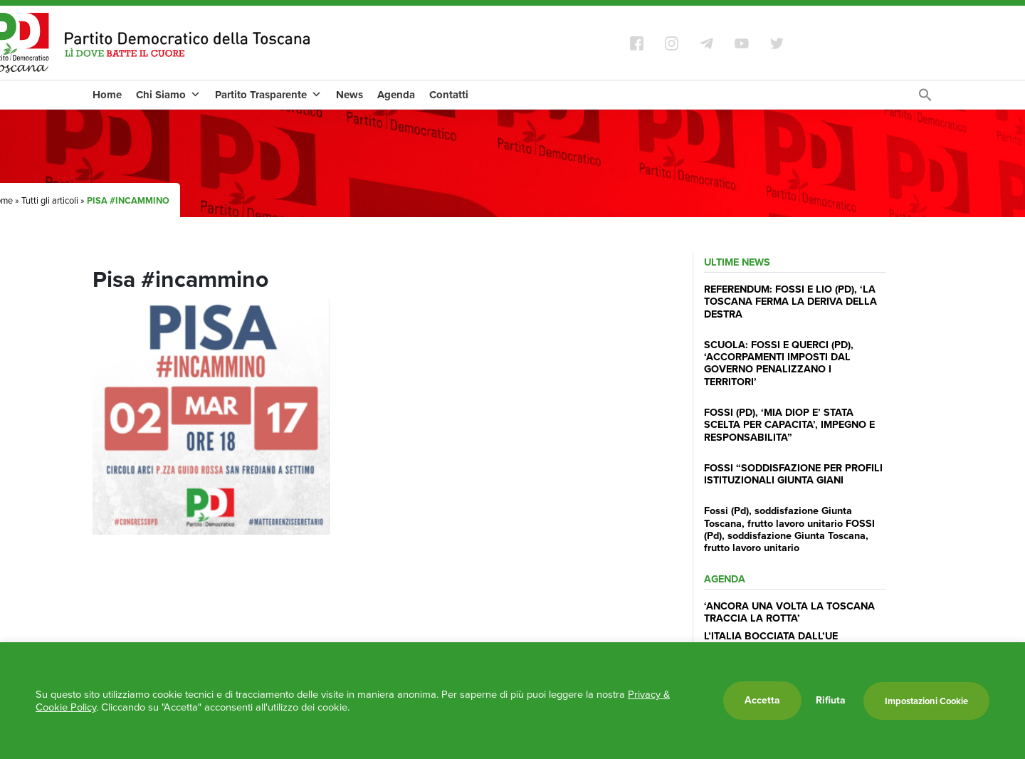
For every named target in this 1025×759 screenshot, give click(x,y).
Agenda (396, 95)
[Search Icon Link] (925, 98)
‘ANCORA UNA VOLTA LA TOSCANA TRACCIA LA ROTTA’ (789, 612)
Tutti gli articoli (49, 200)
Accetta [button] (762, 700)
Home (107, 95)
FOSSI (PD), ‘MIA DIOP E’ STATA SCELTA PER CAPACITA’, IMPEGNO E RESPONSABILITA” (789, 424)
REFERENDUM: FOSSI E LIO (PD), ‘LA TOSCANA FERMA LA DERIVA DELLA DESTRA (790, 301)
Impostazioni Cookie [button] (926, 701)
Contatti (448, 95)
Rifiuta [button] (831, 700)
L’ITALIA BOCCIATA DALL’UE (771, 636)
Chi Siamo (168, 95)
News (349, 95)
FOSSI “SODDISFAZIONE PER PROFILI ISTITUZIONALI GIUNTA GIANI (793, 474)
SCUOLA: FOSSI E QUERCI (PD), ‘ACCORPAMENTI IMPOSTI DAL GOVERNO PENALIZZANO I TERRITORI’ (778, 363)
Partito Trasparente (268, 95)
